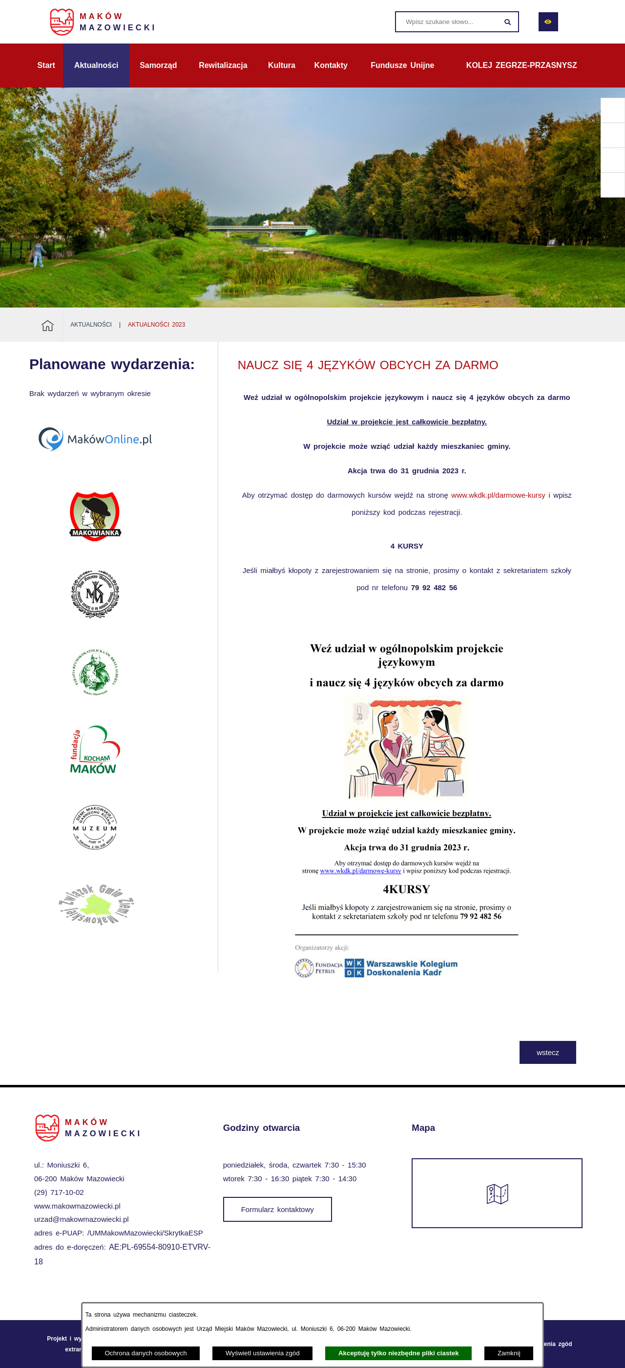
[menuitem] (46, 66)
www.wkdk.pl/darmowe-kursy (498, 495)
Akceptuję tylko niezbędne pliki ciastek (398, 1353)
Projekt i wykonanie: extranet (76, 1344)
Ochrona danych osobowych (145, 1353)
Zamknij (509, 1353)
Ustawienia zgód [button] (548, 1344)
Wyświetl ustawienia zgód (263, 1353)
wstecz (548, 1052)
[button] (406, 1018)
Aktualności (91, 324)
